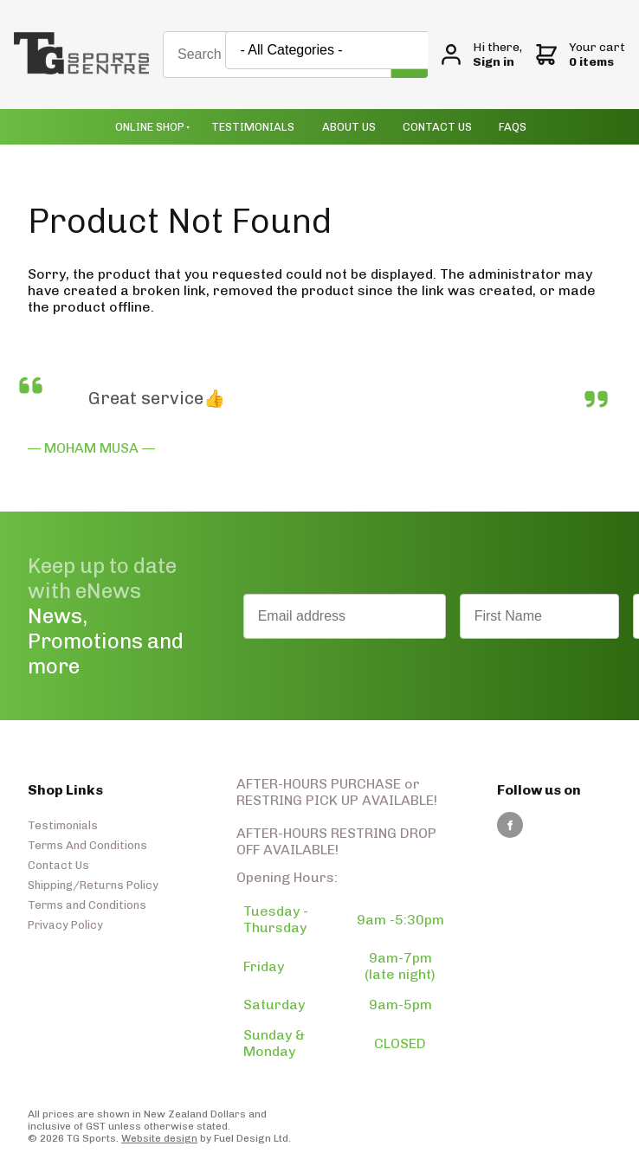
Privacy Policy (65, 924)
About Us (349, 126)
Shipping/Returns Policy (93, 885)
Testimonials (252, 126)
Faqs (512, 126)
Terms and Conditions (87, 904)
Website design (159, 1138)
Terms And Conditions (87, 845)
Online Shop (149, 126)
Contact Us (437, 126)
